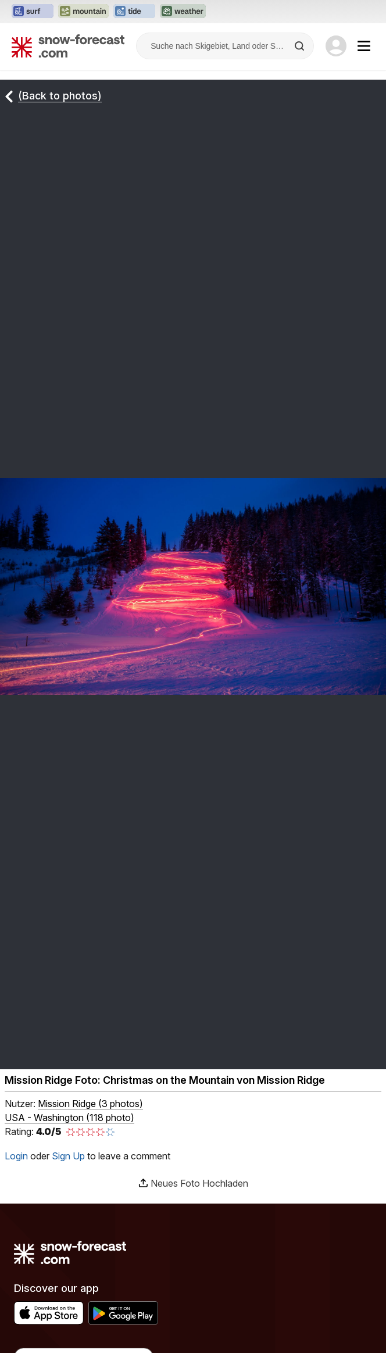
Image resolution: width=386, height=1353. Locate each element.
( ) (90, 1103)
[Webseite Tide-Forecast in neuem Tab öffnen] (134, 11)
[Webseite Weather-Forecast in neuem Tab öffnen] (183, 11)
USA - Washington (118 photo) (69, 1117)
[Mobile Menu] (363, 45)
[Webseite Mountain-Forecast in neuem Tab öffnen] (83, 11)
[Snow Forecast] (68, 46)
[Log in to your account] (336, 45)
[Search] (300, 46)
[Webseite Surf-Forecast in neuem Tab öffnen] (32, 11)
